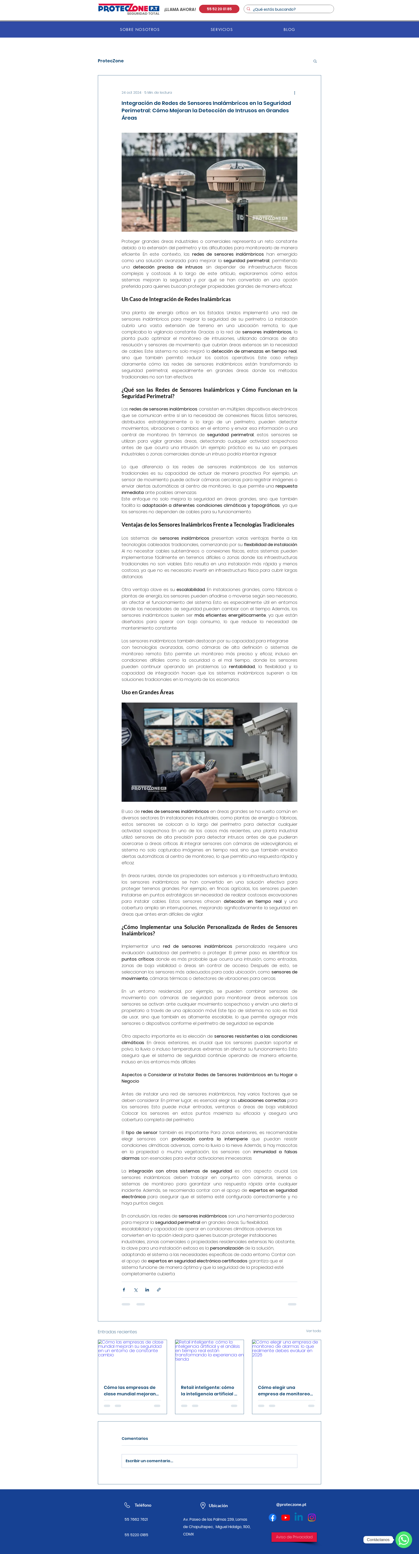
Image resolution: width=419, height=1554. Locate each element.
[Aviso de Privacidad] (294, 1537)
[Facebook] (272, 1517)
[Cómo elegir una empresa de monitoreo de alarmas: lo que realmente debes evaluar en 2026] (286, 1359)
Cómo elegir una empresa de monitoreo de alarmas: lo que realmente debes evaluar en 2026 (284, 1390)
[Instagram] (312, 1517)
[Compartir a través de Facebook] (124, 1289)
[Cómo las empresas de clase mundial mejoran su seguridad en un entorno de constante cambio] (132, 1359)
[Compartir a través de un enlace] (159, 1289)
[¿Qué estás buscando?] (288, 9)
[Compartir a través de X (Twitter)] (135, 1289)
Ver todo (313, 1331)
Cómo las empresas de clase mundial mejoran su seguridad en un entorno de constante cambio (130, 1390)
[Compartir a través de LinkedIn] (147, 1289)
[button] (315, 61)
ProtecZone (111, 61)
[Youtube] (286, 1517)
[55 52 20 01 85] (219, 9)
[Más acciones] (294, 92)
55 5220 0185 (136, 1535)
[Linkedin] (299, 1517)
